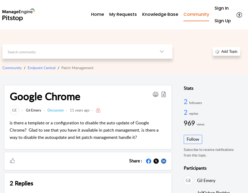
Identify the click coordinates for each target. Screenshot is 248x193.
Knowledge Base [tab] (160, 14)
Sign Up (223, 21)
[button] (240, 15)
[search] (76, 51)
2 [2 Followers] (186, 101)
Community (12, 67)
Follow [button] (193, 139)
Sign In (222, 8)
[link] (14, 110)
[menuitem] (223, 8)
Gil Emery (33, 110)
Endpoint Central (41, 67)
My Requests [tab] (123, 14)
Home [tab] (97, 14)
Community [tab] (196, 14)
